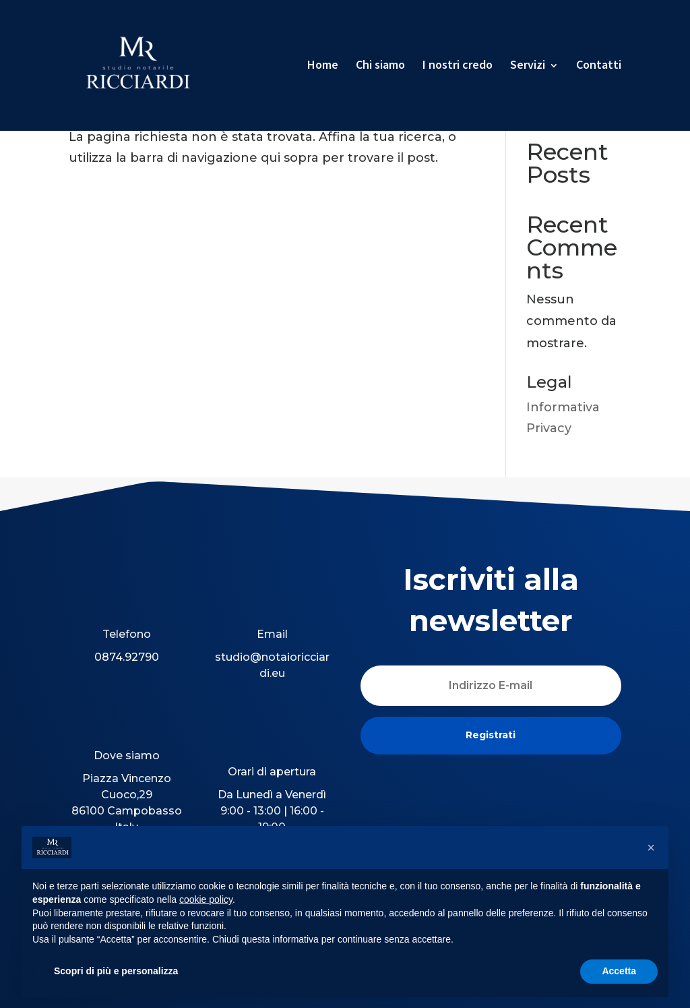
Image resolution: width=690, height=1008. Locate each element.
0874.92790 (126, 657)
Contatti (598, 67)
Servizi (527, 67)
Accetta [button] (619, 971)
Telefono (126, 634)
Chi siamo (380, 67)
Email (272, 634)
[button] (651, 847)
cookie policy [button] (205, 899)
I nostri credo (457, 67)
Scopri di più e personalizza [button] (116, 971)
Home (322, 67)
